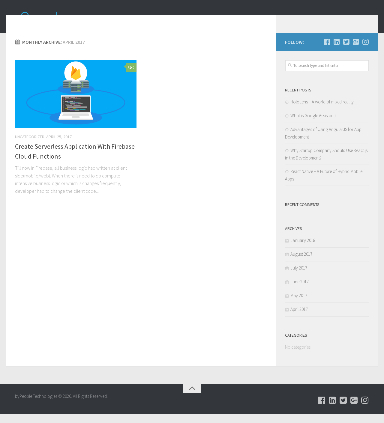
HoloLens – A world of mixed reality (322, 111)
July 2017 (298, 277)
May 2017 (298, 304)
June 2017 (299, 290)
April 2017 (299, 318)
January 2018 (302, 249)
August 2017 (301, 263)
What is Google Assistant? (313, 124)
